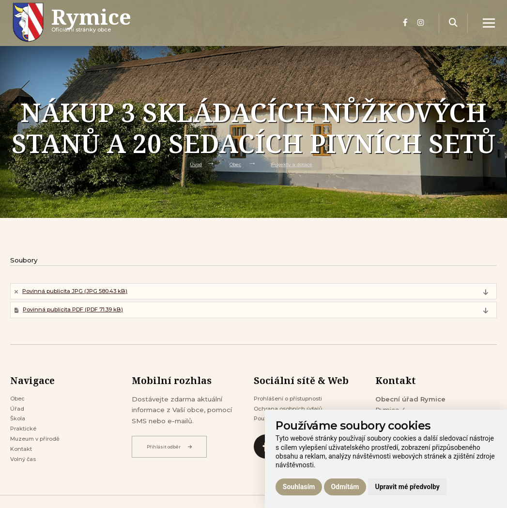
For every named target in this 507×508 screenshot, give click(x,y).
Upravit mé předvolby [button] (407, 487)
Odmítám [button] (345, 487)
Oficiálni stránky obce (103, 31)
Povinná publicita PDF (83, 313)
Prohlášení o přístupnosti (294, 404)
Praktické (25, 440)
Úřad (18, 416)
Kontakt (23, 463)
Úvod (189, 163)
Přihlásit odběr (173, 451)
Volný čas (25, 475)
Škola (19, 428)
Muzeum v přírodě (39, 452)
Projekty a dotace (295, 163)
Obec (232, 163)
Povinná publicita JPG (83, 292)
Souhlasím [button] (299, 487)
